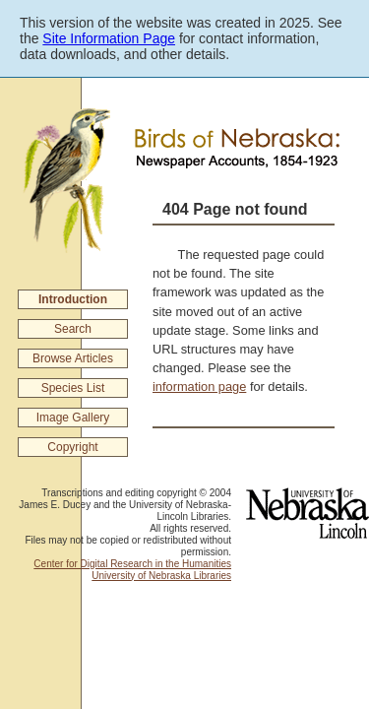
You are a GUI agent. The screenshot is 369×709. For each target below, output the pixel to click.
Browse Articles (72, 358)
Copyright (72, 447)
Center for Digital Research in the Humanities (132, 563)
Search (73, 329)
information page (199, 386)
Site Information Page (108, 38)
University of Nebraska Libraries (161, 575)
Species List (73, 388)
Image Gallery (73, 417)
